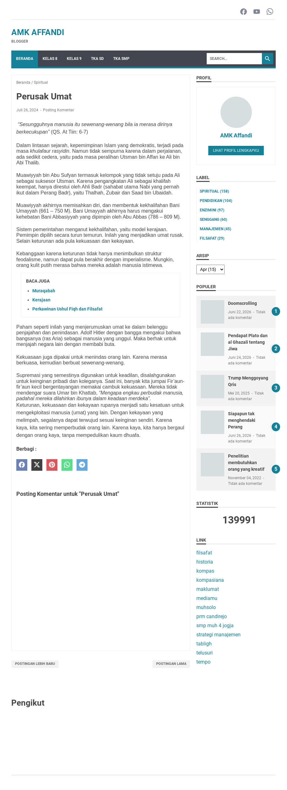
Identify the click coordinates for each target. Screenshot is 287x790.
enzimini (212, 210)
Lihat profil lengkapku (236, 150)
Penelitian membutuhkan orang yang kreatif (246, 462)
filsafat (212, 238)
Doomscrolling (242, 303)
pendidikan (216, 201)
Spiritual (214, 191)
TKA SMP (121, 58)
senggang (213, 219)
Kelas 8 (50, 58)
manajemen (215, 229)
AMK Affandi (37, 32)
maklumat (207, 589)
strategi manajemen (218, 635)
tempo (203, 662)
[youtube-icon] (257, 12)
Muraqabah (43, 290)
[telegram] (82, 465)
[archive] (210, 269)
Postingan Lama (171, 664)
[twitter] (36, 465)
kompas (205, 571)
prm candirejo (211, 616)
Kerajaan (41, 299)
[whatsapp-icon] (270, 12)
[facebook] (21, 465)
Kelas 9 (74, 58)
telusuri (204, 653)
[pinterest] (51, 465)
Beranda (24, 58)
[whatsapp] (66, 465)
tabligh (204, 644)
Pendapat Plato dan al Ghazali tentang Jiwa (248, 342)
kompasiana (210, 580)
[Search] (234, 58)
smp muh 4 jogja (215, 625)
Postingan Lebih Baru (35, 664)
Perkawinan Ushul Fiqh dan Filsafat (67, 308)
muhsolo (206, 607)
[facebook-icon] (243, 12)
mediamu (206, 598)
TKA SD (97, 58)
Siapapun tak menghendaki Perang (241, 420)
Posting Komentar (58, 110)
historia (204, 562)
